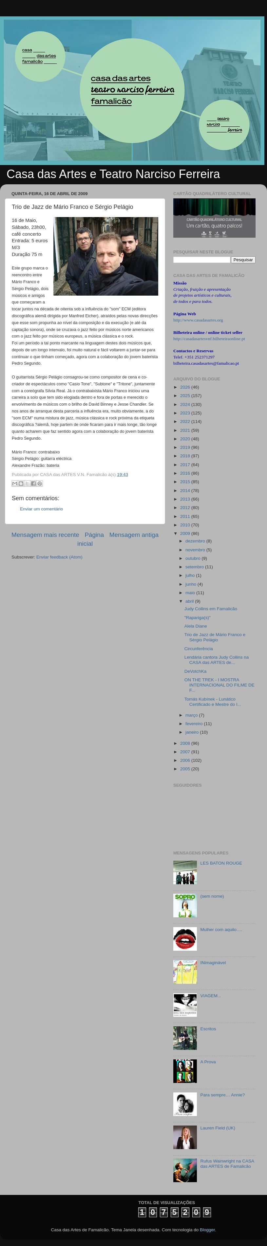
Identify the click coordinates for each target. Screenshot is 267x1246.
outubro (193, 558)
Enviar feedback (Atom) (59, 557)
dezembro (195, 541)
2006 (185, 760)
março (192, 715)
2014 (185, 490)
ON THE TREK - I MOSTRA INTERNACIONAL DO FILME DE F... (219, 685)
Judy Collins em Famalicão (210, 608)
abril (190, 601)
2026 (185, 387)
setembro (195, 566)
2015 (185, 481)
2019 (185, 447)
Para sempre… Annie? (222, 1094)
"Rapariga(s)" (197, 617)
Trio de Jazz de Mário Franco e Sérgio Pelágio (214, 637)
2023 (185, 413)
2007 (185, 751)
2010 (185, 524)
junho (191, 584)
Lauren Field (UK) (217, 1128)
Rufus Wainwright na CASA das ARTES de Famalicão (227, 1164)
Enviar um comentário (41, 508)
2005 (185, 768)
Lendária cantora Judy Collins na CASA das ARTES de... (216, 660)
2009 (185, 533)
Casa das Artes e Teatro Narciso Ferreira (113, 174)
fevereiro (194, 723)
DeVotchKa (195, 671)
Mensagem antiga (134, 534)
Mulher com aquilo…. (221, 929)
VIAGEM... (210, 995)
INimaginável (213, 962)
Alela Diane (195, 626)
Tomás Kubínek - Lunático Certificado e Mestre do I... (212, 702)
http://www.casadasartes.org (198, 320)
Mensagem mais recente (45, 534)
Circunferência (198, 648)
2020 (185, 438)
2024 (185, 404)
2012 (185, 507)
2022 (185, 421)
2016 (185, 473)
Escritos (208, 1028)
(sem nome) (212, 896)
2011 (185, 516)
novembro (195, 549)
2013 (185, 499)
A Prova (208, 1061)
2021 (185, 430)
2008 (185, 743)
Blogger (207, 1229)
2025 (185, 395)
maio (190, 592)
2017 (185, 464)
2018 (185, 455)
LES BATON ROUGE (221, 863)
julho (190, 575)
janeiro (192, 732)
